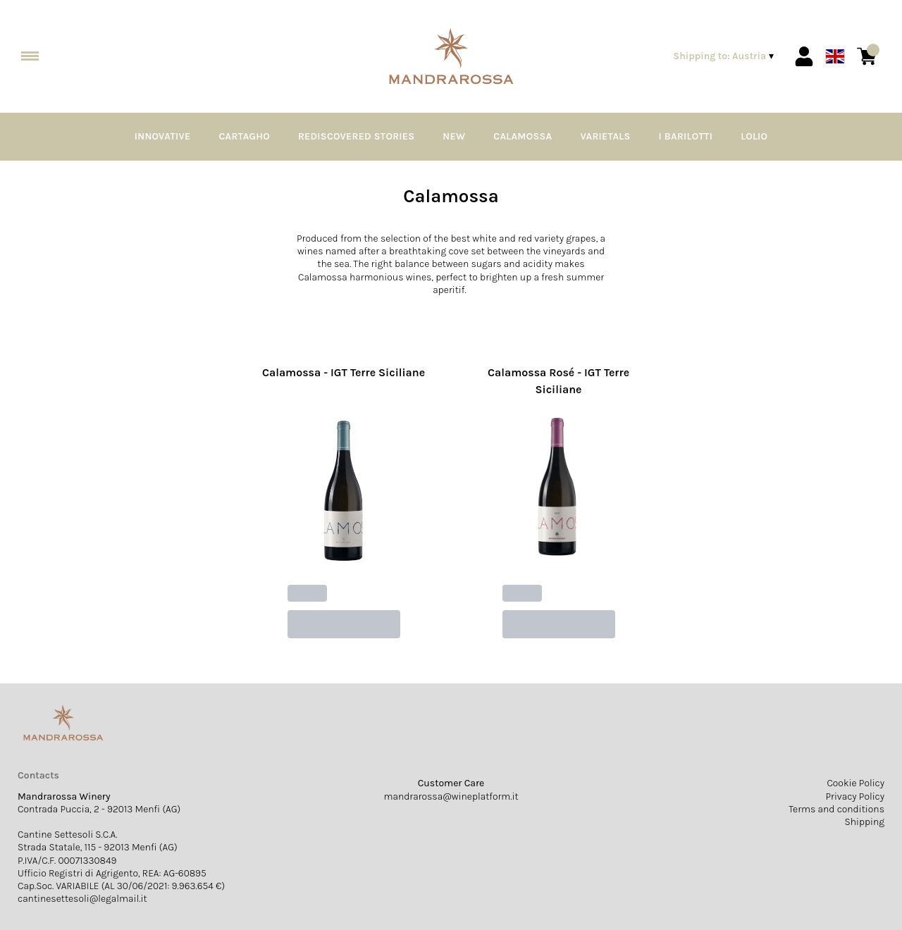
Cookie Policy (855, 783)
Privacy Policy (855, 796)
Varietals (605, 136)
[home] (451, 56)
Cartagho (244, 136)
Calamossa (522, 136)
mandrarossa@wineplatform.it (450, 796)
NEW (454, 136)
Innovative (163, 136)
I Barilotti (686, 136)
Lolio (754, 136)
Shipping (864, 822)
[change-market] (724, 56)
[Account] (804, 56)
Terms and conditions (836, 809)
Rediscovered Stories (356, 136)
